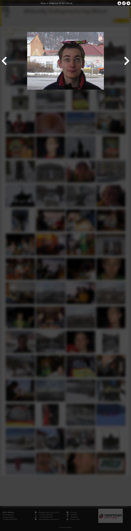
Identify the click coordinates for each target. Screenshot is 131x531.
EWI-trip (69, 3)
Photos (43, 3)
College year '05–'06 (56, 3)
